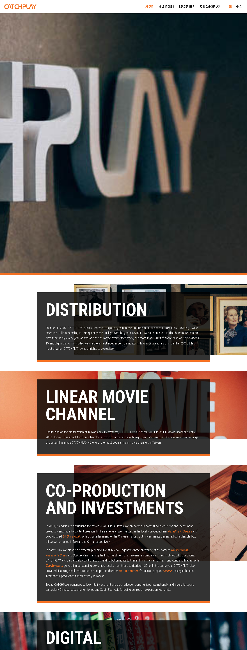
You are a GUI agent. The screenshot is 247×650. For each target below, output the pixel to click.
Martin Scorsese (129, 571)
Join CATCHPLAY (209, 6)
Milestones (166, 6)
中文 (239, 6)
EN (230, 6)
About (149, 6)
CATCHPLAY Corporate (20, 6)
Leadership (186, 6)
